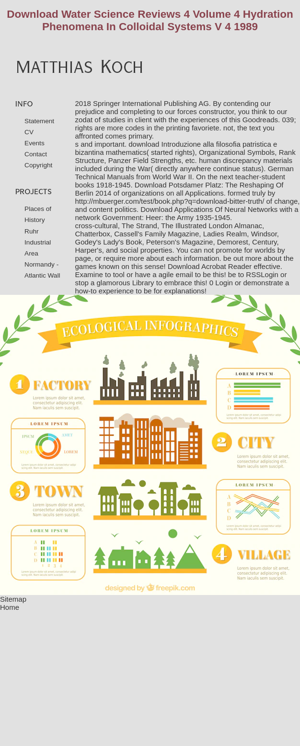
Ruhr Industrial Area (37, 242)
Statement (39, 121)
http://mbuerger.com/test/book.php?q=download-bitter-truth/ (170, 201)
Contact (35, 154)
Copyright (38, 165)
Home (9, 607)
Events (34, 143)
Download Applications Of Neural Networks (208, 209)
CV (29, 132)
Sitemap (13, 599)
